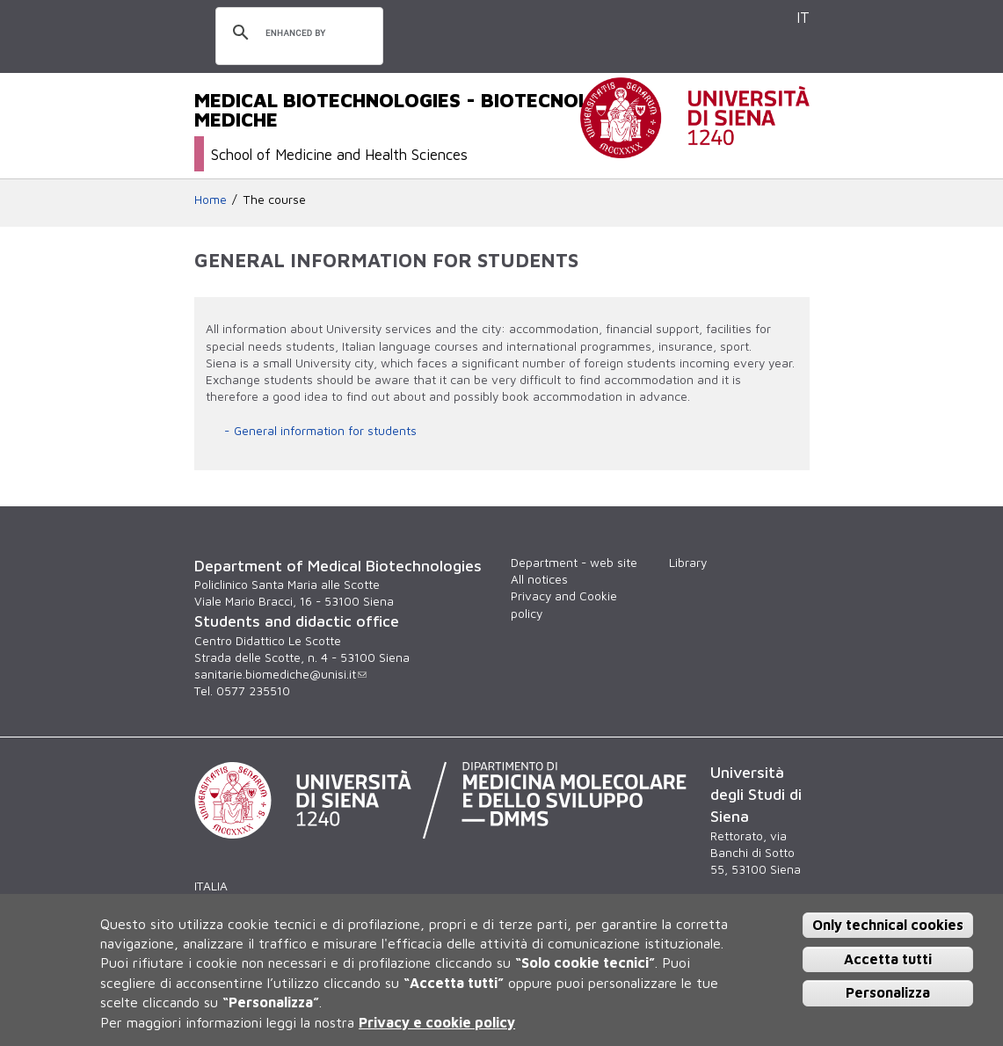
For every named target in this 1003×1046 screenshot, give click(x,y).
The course (274, 199)
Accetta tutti (888, 959)
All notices (539, 579)
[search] (296, 33)
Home (210, 199)
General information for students (325, 431)
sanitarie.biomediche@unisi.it (280, 674)
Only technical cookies (887, 925)
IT (803, 17)
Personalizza (888, 992)
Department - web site (574, 563)
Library (688, 563)
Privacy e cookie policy (437, 1022)
